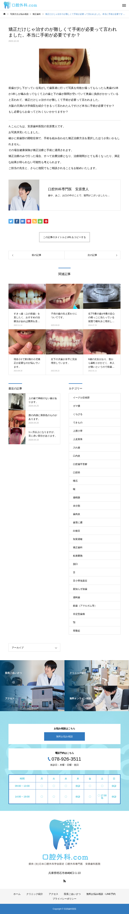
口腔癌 (76, 472)
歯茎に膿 (77, 522)
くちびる (77, 414)
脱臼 (75, 564)
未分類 (76, 505)
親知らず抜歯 (80, 589)
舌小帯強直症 (80, 580)
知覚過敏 (77, 539)
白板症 (76, 530)
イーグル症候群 (81, 397)
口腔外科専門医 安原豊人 (68, 189)
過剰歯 (76, 597)
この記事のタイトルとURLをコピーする (64, 237)
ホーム (17, 894)
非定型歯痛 (79, 614)
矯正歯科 (77, 547)
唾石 (75, 480)
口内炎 (76, 455)
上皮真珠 (77, 439)
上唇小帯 (77, 430)
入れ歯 (76, 447)
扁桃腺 (76, 497)
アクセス (53, 894)
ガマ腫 (76, 406)
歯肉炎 (76, 514)
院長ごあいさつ (72, 894)
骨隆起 (76, 630)
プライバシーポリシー (64, 898)
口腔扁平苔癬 (80, 464)
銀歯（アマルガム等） (85, 605)
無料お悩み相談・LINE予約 (100, 894)
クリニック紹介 (34, 894)
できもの (77, 422)
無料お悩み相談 (64, 736)
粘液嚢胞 (77, 555)
